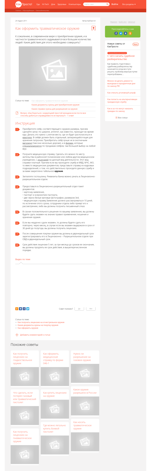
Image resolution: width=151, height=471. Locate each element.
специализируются (32, 145)
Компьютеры (75, 4)
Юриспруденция (28, 10)
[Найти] (107, 4)
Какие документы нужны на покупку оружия (38, 325)
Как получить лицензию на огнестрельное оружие (41, 322)
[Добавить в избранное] (94, 28)
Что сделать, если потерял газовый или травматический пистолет (24, 397)
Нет (90, 308)
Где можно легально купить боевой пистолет (54, 428)
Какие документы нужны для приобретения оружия (55, 104)
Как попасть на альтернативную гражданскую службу (122, 100)
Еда (38, 4)
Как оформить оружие (28, 328)
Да (79, 308)
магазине (27, 143)
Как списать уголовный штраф (121, 92)
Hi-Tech (45, 4)
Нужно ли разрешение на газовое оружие (82, 357)
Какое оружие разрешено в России (85, 391)
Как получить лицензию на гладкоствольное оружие (22, 358)
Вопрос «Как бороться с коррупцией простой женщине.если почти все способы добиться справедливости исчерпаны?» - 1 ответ (53, 114)
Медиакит (113, 22)
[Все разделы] (129, 4)
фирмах (69, 143)
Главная (18, 10)
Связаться (131, 22)
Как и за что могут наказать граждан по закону (120, 109)
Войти (114, 4)
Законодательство (42, 10)
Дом (53, 4)
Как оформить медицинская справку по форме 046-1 (53, 358)
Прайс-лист (123, 22)
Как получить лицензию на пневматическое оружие (22, 436)
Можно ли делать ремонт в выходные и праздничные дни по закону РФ (121, 83)
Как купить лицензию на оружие (55, 394)
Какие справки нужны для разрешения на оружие (55, 109)
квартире (27, 137)
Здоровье (61, 4)
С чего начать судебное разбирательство (121, 57)
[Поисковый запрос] (96, 4)
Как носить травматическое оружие (82, 425)
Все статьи (123, 117)
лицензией (43, 159)
